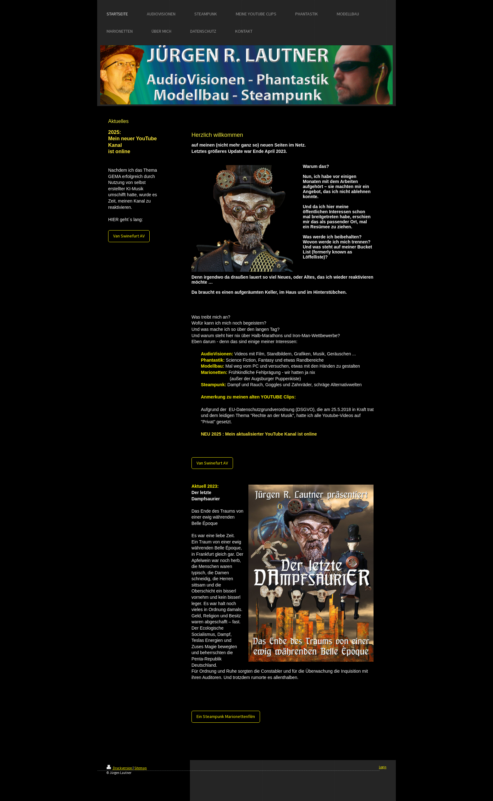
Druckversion (120, 768)
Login (382, 767)
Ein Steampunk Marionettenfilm (226, 716)
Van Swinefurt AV (129, 236)
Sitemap (140, 768)
